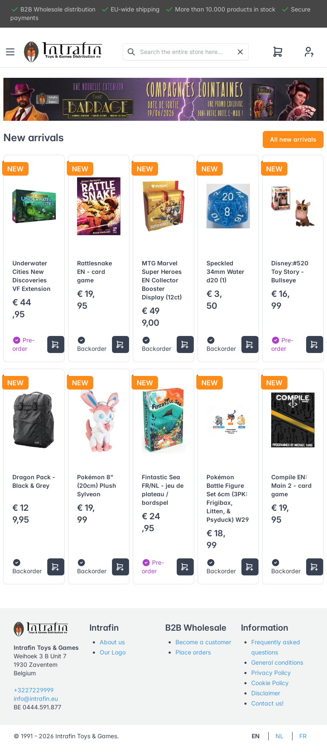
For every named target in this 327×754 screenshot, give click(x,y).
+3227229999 (34, 690)
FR (303, 736)
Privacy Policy (271, 672)
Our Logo (113, 652)
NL (279, 736)
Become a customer (203, 642)
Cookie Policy (270, 682)
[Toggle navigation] (10, 52)
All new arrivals (293, 139)
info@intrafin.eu (36, 698)
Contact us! (267, 703)
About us (112, 642)
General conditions (277, 662)
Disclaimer (265, 693)
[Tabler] (63, 52)
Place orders (193, 652)
